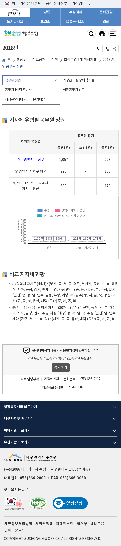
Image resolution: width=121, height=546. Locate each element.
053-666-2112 (90, 379)
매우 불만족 (84, 358)
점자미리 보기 (106, 49)
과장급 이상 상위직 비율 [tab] (78, 80)
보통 (58, 358)
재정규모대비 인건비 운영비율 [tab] (25, 100)
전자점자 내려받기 (97, 49)
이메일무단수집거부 (71, 524)
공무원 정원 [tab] (13, 80)
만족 (49, 358)
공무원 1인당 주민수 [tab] (18, 90)
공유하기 (115, 49)
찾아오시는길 (17, 489)
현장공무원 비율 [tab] (73, 90)
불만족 (70, 358)
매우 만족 (36, 358)
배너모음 (97, 524)
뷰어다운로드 (14, 530)
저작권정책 (44, 524)
